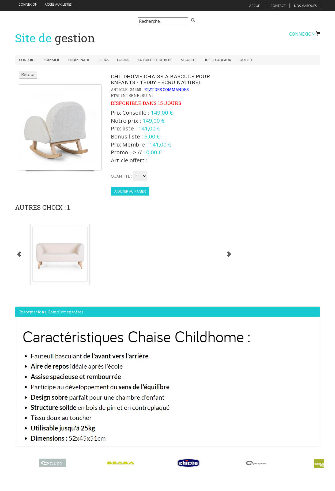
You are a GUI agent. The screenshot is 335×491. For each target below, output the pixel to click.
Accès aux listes (58, 4)
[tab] (167, 312)
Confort (27, 59)
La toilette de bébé (155, 59)
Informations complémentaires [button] (51, 311)
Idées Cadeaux (218, 59)
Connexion (27, 4)
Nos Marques (305, 5)
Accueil (255, 5)
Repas (104, 59)
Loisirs (123, 59)
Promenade (79, 59)
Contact (278, 5)
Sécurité (189, 59)
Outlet (246, 59)
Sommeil (52, 59)
